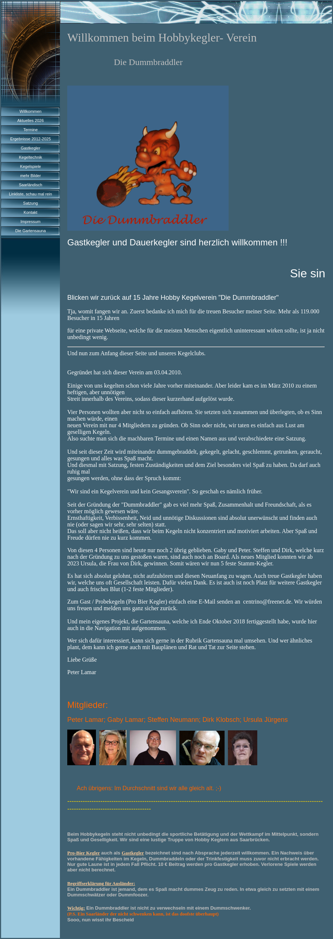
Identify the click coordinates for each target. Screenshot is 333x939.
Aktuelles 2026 (30, 120)
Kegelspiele (30, 166)
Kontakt (30, 212)
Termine (30, 129)
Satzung (30, 203)
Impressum (30, 221)
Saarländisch (30, 185)
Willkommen (30, 111)
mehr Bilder (30, 175)
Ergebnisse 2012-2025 (30, 139)
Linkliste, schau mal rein (30, 194)
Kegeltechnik (30, 157)
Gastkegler (30, 148)
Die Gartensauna (30, 231)
